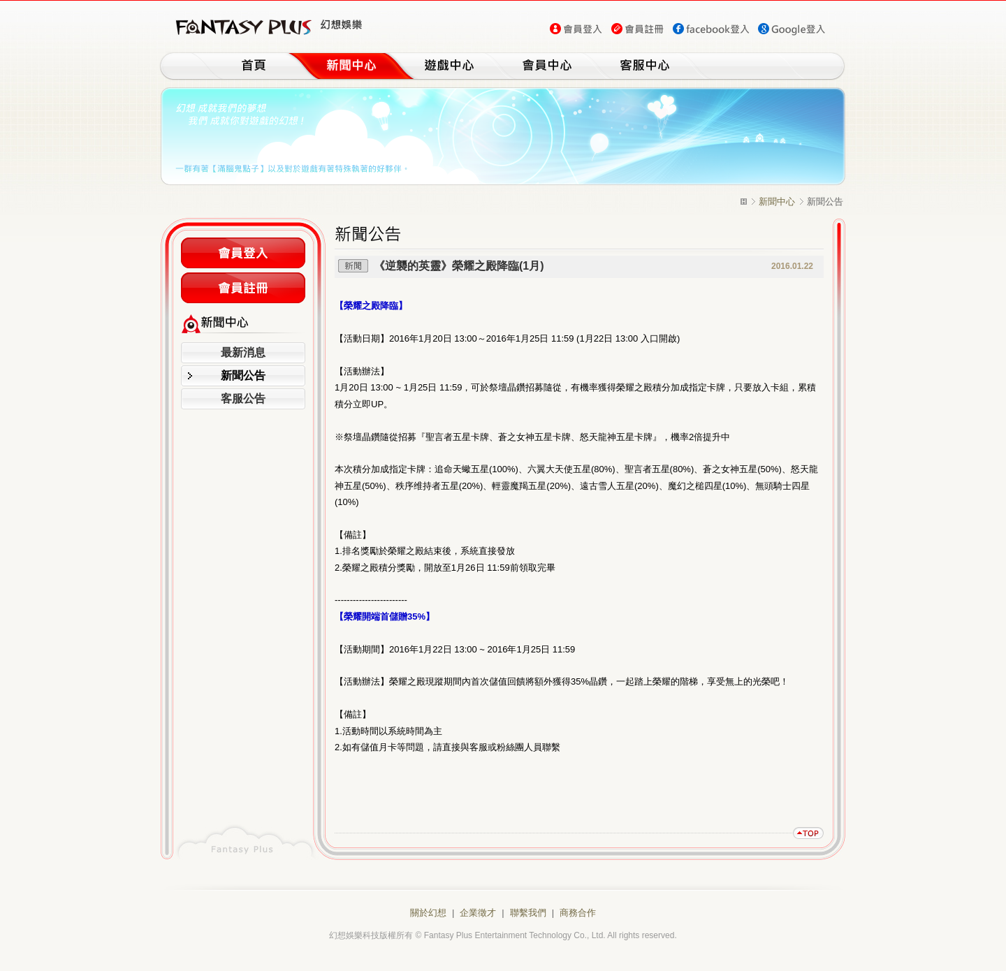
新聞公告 (243, 375)
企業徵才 (478, 912)
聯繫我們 (528, 912)
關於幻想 (428, 912)
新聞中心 (777, 201)
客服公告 (243, 398)
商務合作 (578, 912)
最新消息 (243, 352)
